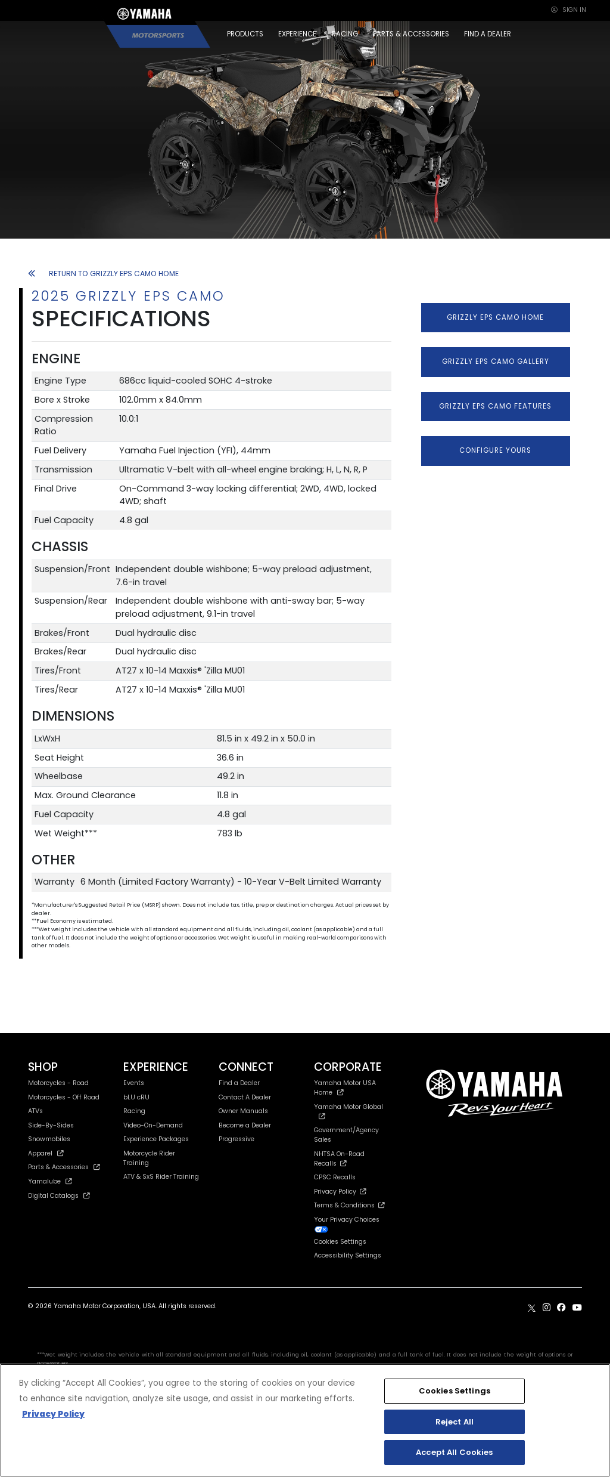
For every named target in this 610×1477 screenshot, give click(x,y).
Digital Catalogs (59, 1195)
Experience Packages (156, 1139)
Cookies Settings (340, 1242)
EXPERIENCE (297, 34)
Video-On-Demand (153, 1125)
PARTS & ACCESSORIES (411, 34)
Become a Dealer (245, 1125)
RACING (345, 34)
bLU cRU (136, 1097)
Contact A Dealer (245, 1097)
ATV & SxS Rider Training (161, 1176)
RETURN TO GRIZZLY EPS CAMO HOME (103, 273)
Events (133, 1083)
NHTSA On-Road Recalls (339, 1159)
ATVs (35, 1111)
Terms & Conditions (349, 1205)
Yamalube (50, 1181)
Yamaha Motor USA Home (345, 1088)
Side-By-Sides (51, 1125)
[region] (305, 1420)
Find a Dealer (239, 1083)
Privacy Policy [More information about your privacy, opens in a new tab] (53, 1414)
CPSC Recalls (335, 1177)
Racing (134, 1111)
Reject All (454, 1421)
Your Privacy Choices (346, 1224)
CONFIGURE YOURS (495, 450)
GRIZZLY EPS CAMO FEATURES (495, 406)
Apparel (46, 1153)
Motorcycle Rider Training (149, 1158)
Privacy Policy (340, 1191)
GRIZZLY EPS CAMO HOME (495, 317)
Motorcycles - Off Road (63, 1097)
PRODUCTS (245, 34)
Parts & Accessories (64, 1167)
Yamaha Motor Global (348, 1111)
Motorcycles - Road (58, 1083)
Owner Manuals (243, 1111)
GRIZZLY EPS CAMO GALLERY (495, 361)
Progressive (236, 1139)
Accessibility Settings (347, 1255)
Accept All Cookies (454, 1452)
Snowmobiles (49, 1139)
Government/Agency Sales (346, 1135)
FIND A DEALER (487, 34)
